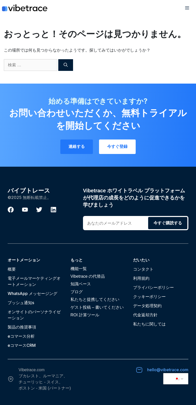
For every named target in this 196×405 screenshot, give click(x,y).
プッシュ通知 (20, 302)
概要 (12, 269)
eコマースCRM (22, 345)
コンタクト (143, 269)
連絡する (76, 146)
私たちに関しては (149, 323)
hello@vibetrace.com (167, 369)
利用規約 (141, 278)
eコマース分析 (21, 336)
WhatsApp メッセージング (32, 293)
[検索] (65, 65)
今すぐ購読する (167, 223)
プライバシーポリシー (153, 287)
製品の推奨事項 (22, 327)
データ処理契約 (147, 305)
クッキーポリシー (149, 296)
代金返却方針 (145, 314)
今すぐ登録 (117, 146)
